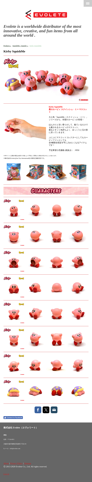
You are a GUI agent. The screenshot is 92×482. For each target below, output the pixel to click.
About (6, 463)
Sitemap (27, 463)
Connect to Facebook (13, 417)
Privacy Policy (16, 463)
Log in (6, 474)
